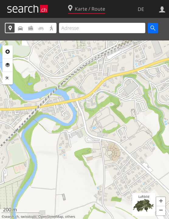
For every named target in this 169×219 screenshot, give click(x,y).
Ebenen (7, 65)
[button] (160, 201)
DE (141, 9)
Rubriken (7, 51)
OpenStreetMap (50, 216)
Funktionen (7, 78)
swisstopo (28, 216)
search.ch (11, 216)
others (70, 216)
